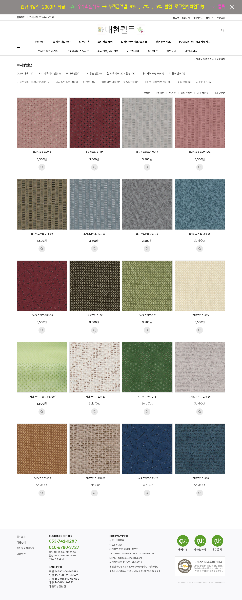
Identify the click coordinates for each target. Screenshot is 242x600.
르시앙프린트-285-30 (42, 315)
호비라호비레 (105, 41)
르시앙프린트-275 (94, 152)
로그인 (176, 18)
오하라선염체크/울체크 (134, 41)
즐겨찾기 (21, 17)
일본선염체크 (163, 41)
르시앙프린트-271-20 (200, 152)
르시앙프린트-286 (200, 478)
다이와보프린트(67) (153, 73)
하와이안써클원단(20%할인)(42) (120, 82)
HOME (197, 59)
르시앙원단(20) (93, 73)
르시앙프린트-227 (94, 315)
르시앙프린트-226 (147, 315)
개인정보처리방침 (25, 548)
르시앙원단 (219, 59)
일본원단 (84, 41)
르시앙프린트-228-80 (94, 478)
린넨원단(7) (89, 82)
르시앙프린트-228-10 (94, 397)
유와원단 (39, 41)
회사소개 (21, 537)
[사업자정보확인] (150, 566)
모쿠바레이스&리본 (78, 51)
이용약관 (21, 554)
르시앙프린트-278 (42, 152)
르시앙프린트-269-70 (200, 234)
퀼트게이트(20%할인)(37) (121, 73)
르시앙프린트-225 (200, 315)
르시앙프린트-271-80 (42, 234)
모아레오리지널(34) (49, 73)
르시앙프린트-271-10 (147, 152)
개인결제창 (191, 51)
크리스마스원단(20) (66, 82)
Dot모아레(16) (25, 73)
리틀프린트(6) (177, 73)
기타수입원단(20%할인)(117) (33, 82)
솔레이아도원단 (62, 41)
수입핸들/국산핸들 (107, 51)
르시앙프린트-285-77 (147, 478)
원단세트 (153, 51)
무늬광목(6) (184, 82)
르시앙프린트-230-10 (200, 397)
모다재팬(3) (72, 73)
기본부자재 (133, 51)
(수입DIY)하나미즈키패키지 (195, 41)
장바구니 (210, 18)
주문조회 (221, 18)
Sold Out (199, 240)
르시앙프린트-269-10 (147, 234)
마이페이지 (198, 18)
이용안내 (21, 542)
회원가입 (186, 18)
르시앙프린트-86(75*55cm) (42, 397)
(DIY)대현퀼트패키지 (46, 51)
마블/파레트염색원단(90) (158, 82)
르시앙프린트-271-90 (94, 234)
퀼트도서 (171, 51)
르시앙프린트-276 (147, 397)
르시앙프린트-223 (42, 478)
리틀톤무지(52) (204, 82)
